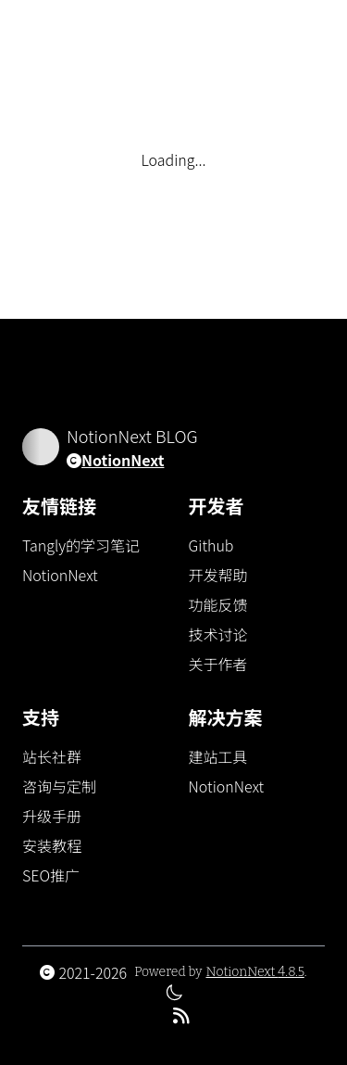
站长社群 (51, 756)
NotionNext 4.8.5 (254, 972)
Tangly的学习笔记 (81, 545)
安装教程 (51, 845)
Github (211, 545)
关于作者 (218, 664)
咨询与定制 (59, 786)
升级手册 (51, 816)
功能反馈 (218, 604)
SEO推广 (51, 875)
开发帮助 (218, 575)
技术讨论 (218, 634)
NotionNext (122, 460)
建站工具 (218, 756)
